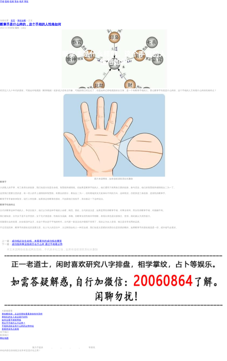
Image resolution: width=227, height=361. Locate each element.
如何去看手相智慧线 (11, 320)
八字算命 (74, 347)
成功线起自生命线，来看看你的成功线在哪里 (37, 241)
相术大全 (84, 347)
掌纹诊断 (21, 20)
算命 (16, 1)
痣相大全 (65, 347)
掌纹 (26, 1)
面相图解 (56, 347)
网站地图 (4, 338)
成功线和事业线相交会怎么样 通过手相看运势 (37, 244)
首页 (13, 20)
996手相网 (27, 347)
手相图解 (47, 347)
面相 (7, 1)
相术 (21, 1)
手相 (2, 1)
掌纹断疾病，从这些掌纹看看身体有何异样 (22, 314)
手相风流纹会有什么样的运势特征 (18, 326)
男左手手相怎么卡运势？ (13, 323)
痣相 (12, 1)
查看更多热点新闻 (10, 329)
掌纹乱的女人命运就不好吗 (15, 317)
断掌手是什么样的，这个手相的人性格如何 (30, 24)
